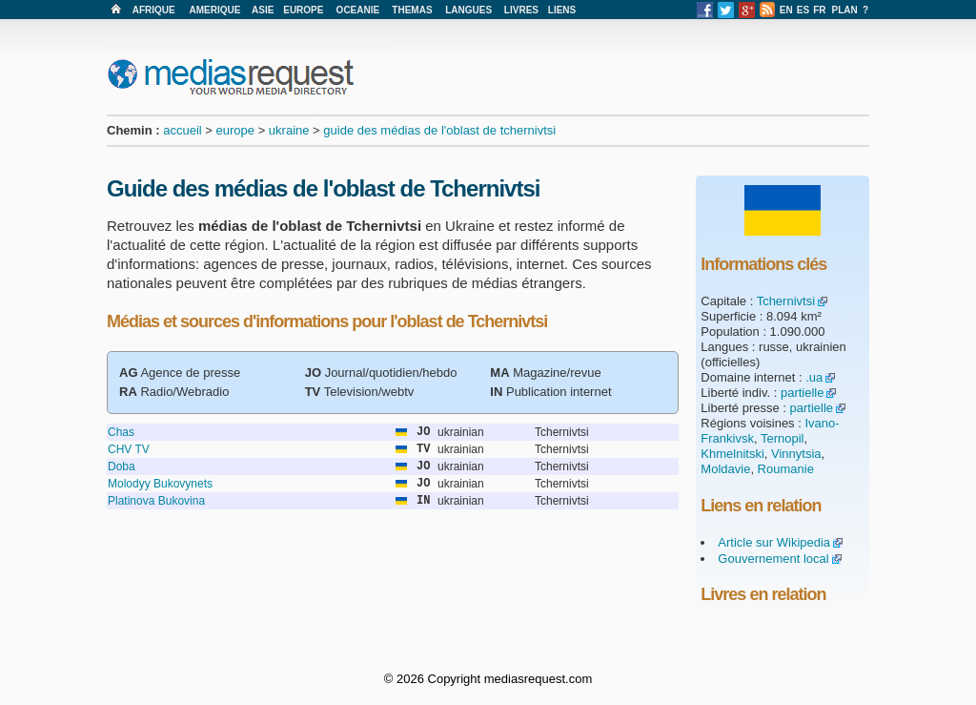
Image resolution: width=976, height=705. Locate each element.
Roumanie (786, 469)
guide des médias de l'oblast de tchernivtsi (439, 130)
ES (803, 10)
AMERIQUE (215, 10)
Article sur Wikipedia (774, 542)
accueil (182, 130)
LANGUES (468, 10)
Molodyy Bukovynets (160, 483)
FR (819, 10)
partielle (802, 392)
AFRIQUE (153, 10)
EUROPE (303, 10)
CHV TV (129, 449)
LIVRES (521, 10)
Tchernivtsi (786, 301)
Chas (121, 432)
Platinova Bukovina (156, 501)
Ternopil (782, 438)
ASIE (263, 10)
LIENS (562, 10)
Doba (121, 466)
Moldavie (725, 469)
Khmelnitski (732, 453)
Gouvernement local (773, 558)
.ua (814, 377)
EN (786, 10)
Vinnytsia (796, 453)
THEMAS (412, 10)
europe (235, 130)
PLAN (845, 10)
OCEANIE (358, 10)
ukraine (289, 130)
